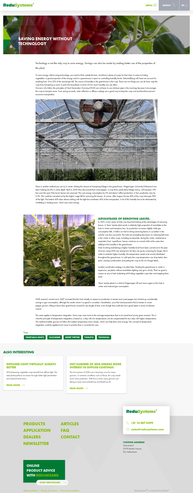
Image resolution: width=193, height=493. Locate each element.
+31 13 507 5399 (142, 423)
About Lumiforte (30, 490)
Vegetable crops (34, 337)
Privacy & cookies (49, 490)
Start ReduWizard (50, 482)
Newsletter (36, 443)
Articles (70, 424)
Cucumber (54, 337)
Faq (65, 430)
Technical (104, 337)
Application (37, 430)
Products (34, 424)
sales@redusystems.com (147, 429)
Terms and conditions (70, 490)
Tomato (89, 337)
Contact (70, 437)
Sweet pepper (72, 337)
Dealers (32, 437)
